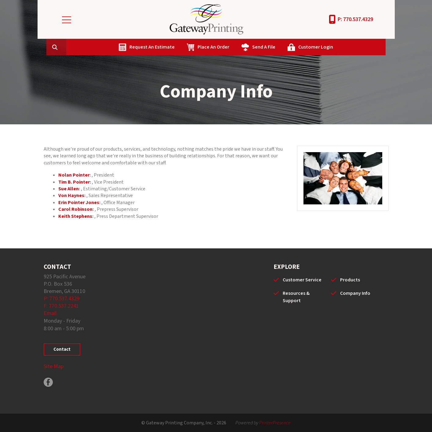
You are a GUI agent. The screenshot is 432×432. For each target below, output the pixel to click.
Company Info (355, 293)
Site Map (54, 366)
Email (50, 313)
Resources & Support (296, 297)
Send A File (292, 47)
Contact (62, 349)
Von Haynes (71, 195)
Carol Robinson (75, 209)
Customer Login (344, 47)
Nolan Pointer (73, 175)
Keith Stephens (75, 216)
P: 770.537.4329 (355, 19)
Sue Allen (68, 188)
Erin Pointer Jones (78, 202)
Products (350, 279)
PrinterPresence (275, 422)
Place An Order (242, 47)
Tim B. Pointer (74, 182)
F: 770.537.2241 (61, 306)
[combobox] (93, 47)
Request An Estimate (181, 47)
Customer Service (302, 279)
